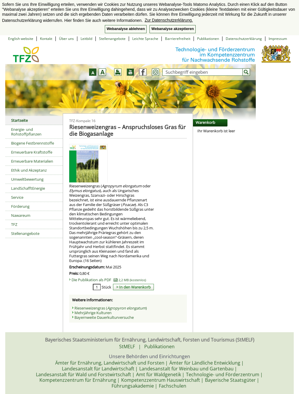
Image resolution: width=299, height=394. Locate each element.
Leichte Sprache (145, 38)
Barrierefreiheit (177, 38)
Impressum (278, 38)
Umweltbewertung (27, 179)
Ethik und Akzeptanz (29, 170)
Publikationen (208, 38)
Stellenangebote (112, 38)
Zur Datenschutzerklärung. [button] (169, 20)
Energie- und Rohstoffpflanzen (26, 132)
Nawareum (20, 215)
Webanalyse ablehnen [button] (126, 29)
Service (17, 197)
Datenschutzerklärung (244, 38)
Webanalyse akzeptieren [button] (172, 29)
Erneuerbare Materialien (32, 161)
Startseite (19, 120)
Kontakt (46, 38)
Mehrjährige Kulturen (93, 312)
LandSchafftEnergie (28, 188)
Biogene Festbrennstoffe (32, 143)
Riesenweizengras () (110, 308)
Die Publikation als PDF (109, 279)
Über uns (66, 38)
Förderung (20, 206)
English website (20, 38)
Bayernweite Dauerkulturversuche (104, 317)
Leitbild (86, 38)
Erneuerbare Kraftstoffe (31, 152)
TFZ (14, 224)
